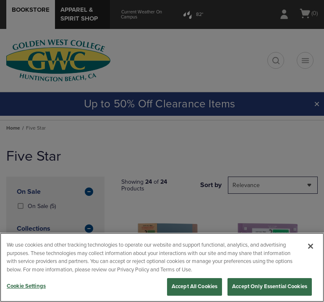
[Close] (310, 246)
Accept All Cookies (194, 286)
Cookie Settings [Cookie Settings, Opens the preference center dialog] (26, 286)
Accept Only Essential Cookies (269, 286)
